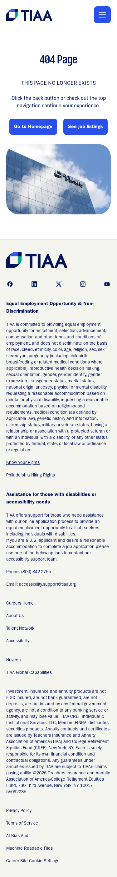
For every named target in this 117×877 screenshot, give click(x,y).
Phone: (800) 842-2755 (28, 572)
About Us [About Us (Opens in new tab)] (15, 616)
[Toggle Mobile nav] (102, 14)
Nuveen (13, 660)
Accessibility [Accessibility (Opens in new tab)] (17, 641)
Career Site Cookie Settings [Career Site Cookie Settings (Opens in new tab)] (32, 861)
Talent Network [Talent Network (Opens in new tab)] (20, 629)
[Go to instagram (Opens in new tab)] (82, 284)
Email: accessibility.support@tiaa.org (41, 585)
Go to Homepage (33, 127)
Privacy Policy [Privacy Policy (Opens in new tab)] (19, 811)
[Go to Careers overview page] (29, 15)
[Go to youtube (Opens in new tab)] (107, 284)
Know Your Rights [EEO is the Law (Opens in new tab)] (23, 463)
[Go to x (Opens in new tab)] (58, 284)
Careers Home (20, 603)
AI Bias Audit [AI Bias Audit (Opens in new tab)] (18, 836)
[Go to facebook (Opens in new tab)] (10, 284)
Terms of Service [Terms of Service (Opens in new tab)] (22, 823)
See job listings (85, 127)
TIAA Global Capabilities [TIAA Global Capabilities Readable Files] (29, 673)
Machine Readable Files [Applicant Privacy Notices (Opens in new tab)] (29, 849)
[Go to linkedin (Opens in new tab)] (34, 284)
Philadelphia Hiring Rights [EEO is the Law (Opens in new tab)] (30, 475)
